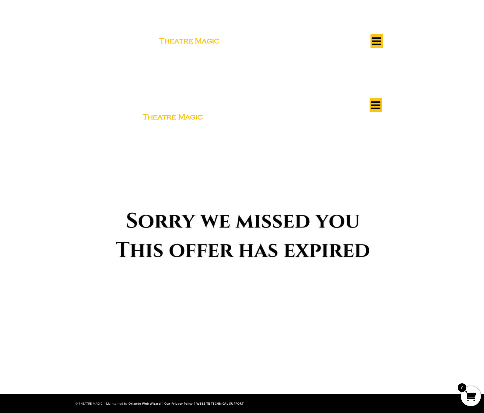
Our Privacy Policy (178, 403)
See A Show (87, 42)
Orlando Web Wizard (144, 403)
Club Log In (367, 30)
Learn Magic (124, 42)
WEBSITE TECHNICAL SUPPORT (220, 403)
